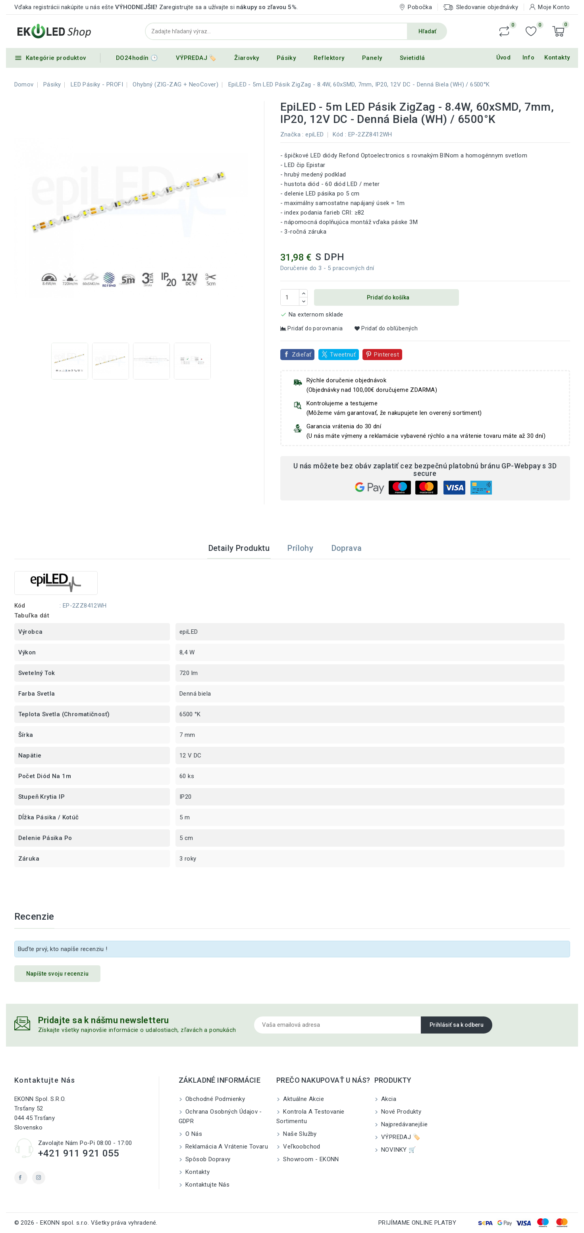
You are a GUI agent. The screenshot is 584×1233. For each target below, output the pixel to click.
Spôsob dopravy (207, 1159)
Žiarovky (246, 57)
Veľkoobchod (300, 1146)
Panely (372, 57)
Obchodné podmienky (214, 1099)
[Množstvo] (289, 297)
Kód (338, 134)
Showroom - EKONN (310, 1159)
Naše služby (299, 1133)
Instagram (38, 1177)
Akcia (388, 1099)
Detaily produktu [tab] (239, 548)
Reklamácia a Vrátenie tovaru (226, 1146)
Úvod (503, 57)
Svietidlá (412, 57)
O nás (193, 1133)
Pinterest (386, 354)
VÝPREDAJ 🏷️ (196, 57)
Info (528, 57)
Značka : (292, 134)
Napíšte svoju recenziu (57, 973)
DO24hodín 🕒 (137, 57)
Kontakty (557, 57)
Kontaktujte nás (44, 1080)
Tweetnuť (343, 354)
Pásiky (286, 57)
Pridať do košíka (387, 297)
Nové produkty (401, 1111)
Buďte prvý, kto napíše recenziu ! (63, 949)
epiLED (314, 134)
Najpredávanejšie (404, 1124)
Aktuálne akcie (302, 1099)
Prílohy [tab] (300, 548)
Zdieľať (302, 354)
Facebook (20, 1177)
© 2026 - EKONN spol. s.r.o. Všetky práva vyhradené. (86, 1222)
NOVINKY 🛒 (398, 1149)
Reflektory (329, 57)
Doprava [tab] (347, 548)
